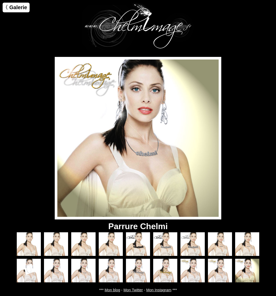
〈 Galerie (15, 7)
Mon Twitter (133, 290)
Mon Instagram (158, 290)
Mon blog (112, 290)
